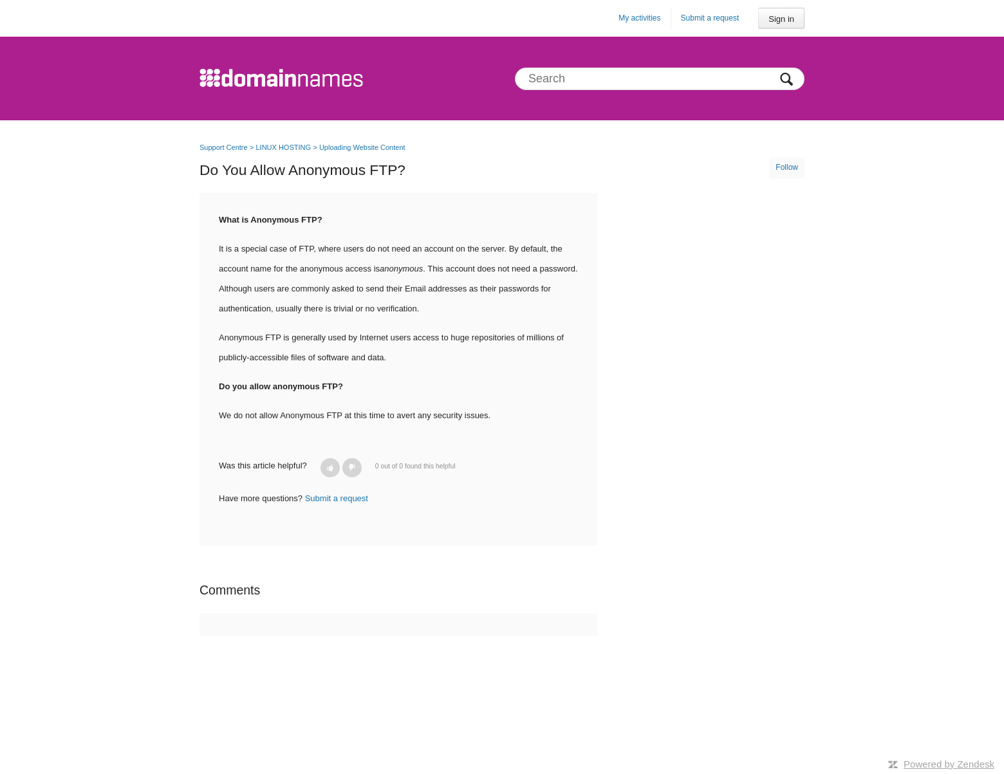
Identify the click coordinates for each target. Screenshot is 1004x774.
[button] (330, 467)
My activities (639, 18)
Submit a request (710, 18)
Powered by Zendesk (949, 764)
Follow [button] (787, 167)
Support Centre (224, 147)
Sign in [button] (781, 19)
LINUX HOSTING (283, 147)
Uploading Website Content (362, 147)
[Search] (659, 79)
